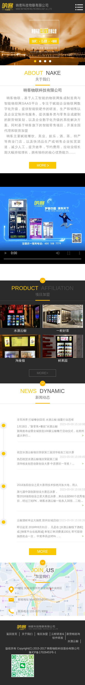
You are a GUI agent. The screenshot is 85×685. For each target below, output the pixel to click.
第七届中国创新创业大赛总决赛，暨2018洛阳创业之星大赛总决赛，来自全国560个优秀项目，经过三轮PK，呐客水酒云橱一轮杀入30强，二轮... (51, 496)
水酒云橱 (73, 641)
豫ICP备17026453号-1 (42, 652)
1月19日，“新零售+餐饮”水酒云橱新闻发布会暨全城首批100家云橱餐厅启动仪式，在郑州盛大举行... (50, 431)
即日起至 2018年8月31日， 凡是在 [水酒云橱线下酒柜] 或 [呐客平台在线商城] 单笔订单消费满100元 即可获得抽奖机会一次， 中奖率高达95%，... (50, 532)
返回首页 (11, 634)
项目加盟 (42, 634)
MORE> (42, 373)
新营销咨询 (73, 634)
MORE (42, 551)
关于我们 (27, 634)
